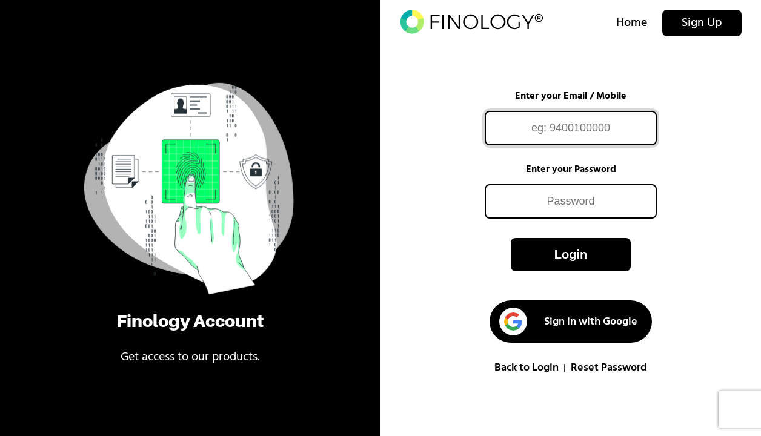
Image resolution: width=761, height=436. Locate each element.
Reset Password (609, 368)
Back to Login (526, 368)
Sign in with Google (568, 321)
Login (570, 254)
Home (632, 23)
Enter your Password (571, 169)
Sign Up (702, 23)
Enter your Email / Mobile (570, 96)
